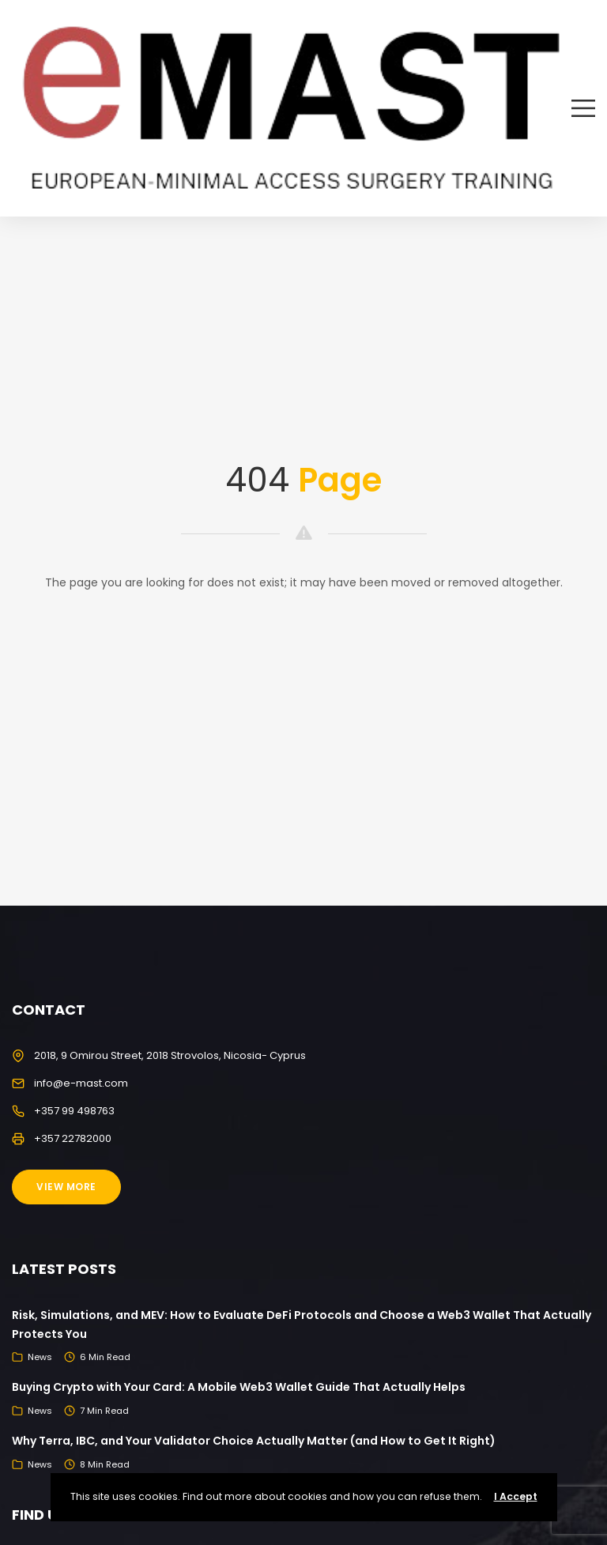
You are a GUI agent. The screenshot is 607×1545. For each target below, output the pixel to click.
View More (66, 1186)
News (40, 1357)
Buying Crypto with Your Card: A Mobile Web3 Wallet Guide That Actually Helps (239, 1387)
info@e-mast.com (81, 1083)
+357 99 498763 (74, 1110)
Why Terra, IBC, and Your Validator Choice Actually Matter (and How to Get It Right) (254, 1441)
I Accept (515, 1496)
